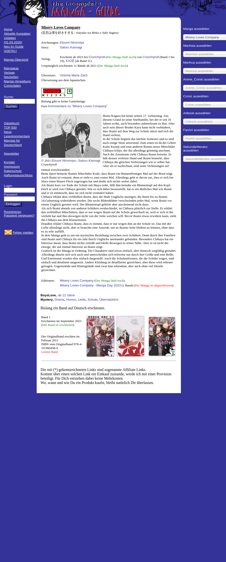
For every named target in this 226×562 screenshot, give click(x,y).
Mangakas (11, 68)
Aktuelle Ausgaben (17, 33)
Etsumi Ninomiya (72, 42)
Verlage (9, 72)
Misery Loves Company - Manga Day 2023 (90, 285)
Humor (71, 299)
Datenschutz (13, 171)
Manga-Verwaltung (17, 81)
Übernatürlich (108, 299)
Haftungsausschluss (18, 175)
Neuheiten (11, 77)
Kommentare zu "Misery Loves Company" (78, 106)
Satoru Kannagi (71, 47)
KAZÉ (70, 61)
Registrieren (12, 212)
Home (8, 29)
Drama (59, 299)
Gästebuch (11, 123)
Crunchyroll (97, 57)
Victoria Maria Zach (74, 75)
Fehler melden (23, 232)
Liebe (82, 299)
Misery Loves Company (76, 280)
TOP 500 (10, 127)
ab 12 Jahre (66, 295)
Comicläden (12, 85)
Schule (92, 299)
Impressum (12, 166)
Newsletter (11, 153)
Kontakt (9, 162)
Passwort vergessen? (19, 215)
